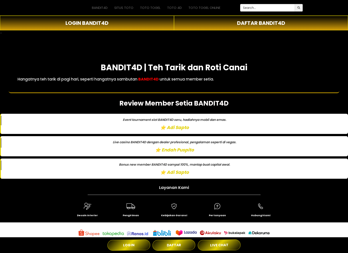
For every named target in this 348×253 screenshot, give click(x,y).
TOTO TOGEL (150, 7)
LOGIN (128, 245)
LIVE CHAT (219, 245)
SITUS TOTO (123, 7)
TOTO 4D (174, 7)
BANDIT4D (100, 7)
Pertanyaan (217, 215)
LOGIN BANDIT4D (87, 23)
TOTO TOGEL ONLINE (204, 7)
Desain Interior (87, 215)
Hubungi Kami (260, 215)
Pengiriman (131, 215)
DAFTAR (174, 245)
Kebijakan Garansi (174, 215)
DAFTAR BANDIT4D (261, 23)
